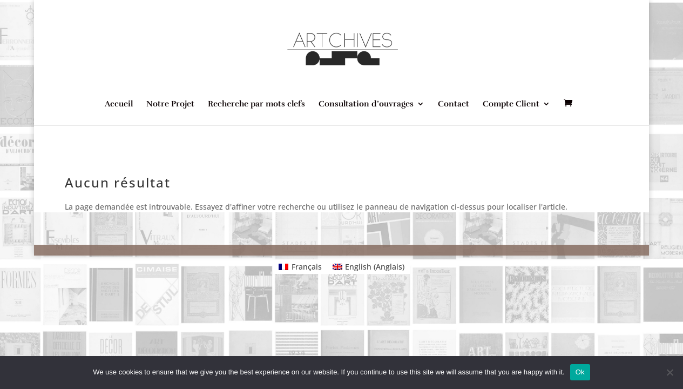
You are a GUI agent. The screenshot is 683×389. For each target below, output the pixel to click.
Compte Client (511, 104)
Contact (453, 104)
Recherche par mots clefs (256, 104)
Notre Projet (170, 104)
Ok (580, 372)
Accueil (119, 104)
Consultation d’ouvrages (366, 104)
